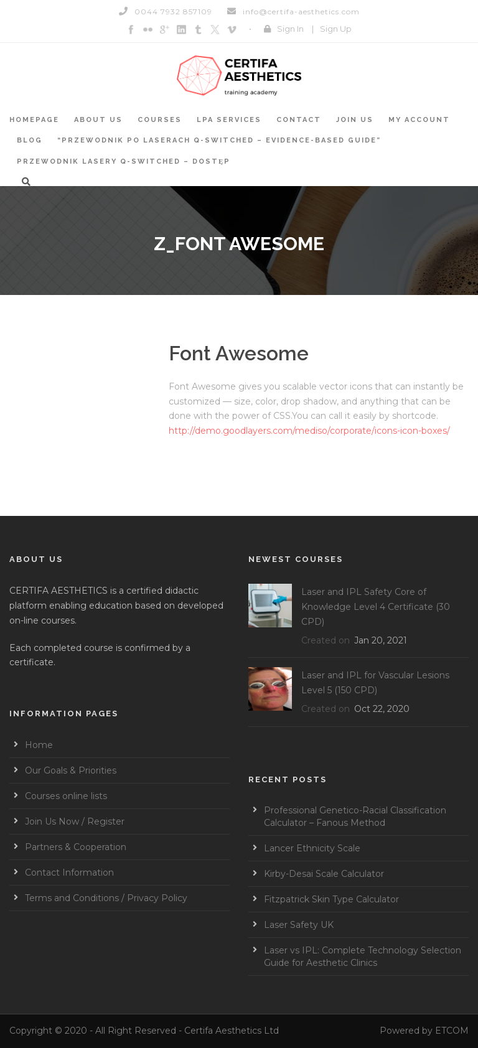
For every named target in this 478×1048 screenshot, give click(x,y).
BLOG (29, 140)
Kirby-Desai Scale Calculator (324, 873)
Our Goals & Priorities (70, 770)
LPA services (229, 120)
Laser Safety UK (299, 924)
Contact (298, 120)
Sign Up (336, 29)
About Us (98, 120)
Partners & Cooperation (75, 847)
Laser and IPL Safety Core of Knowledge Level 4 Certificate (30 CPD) (375, 606)
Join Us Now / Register (74, 821)
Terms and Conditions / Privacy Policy (106, 898)
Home (39, 745)
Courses (160, 120)
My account (419, 120)
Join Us (354, 120)
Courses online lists (66, 796)
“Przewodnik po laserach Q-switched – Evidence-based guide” (219, 140)
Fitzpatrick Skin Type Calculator (331, 899)
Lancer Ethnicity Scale (312, 848)
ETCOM (452, 1030)
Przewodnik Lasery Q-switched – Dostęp (123, 161)
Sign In (290, 29)
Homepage (34, 120)
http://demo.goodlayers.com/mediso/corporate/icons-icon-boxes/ (309, 430)
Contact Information (69, 872)
